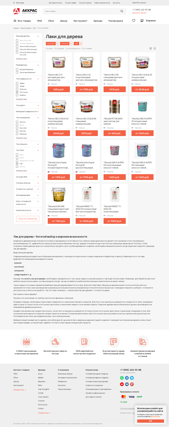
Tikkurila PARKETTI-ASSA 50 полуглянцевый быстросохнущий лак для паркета (114, 209)
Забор (20, 86)
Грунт (20, 158)
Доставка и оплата (55, 3)
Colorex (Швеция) (25, 43)
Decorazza (42, 404)
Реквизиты (62, 381)
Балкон (21, 122)
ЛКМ (39, 20)
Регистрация (141, 3)
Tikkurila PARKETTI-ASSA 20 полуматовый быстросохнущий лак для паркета (86, 209)
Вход (134, 3)
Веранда (21, 134)
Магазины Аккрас (65, 374)
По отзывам (87, 48)
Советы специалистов (102, 3)
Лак (19, 163)
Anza (40, 374)
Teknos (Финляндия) (26, 46)
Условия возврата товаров (97, 377)
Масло (20, 166)
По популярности (73, 48)
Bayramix (41, 381)
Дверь (20, 83)
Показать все (21, 59)
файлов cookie (155, 416)
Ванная (21, 131)
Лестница (22, 92)
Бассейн (21, 128)
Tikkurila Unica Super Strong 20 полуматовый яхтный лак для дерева (58, 165)
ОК (150, 420)
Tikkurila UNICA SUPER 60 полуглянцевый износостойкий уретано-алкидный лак (114, 165)
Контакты (116, 3)
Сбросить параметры (27, 218)
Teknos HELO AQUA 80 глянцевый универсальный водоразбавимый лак (86, 121)
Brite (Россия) (23, 40)
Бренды (98, 20)
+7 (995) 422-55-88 (141, 9)
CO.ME (40, 393)
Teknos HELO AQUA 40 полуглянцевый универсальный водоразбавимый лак (58, 121)
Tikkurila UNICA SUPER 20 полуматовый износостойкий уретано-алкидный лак (142, 121)
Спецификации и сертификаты (98, 389)
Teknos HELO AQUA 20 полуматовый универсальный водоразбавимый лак (141, 77)
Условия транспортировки (97, 381)
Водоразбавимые (24, 69)
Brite (40, 385)
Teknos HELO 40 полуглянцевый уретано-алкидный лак (86, 77)
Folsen (41, 408)
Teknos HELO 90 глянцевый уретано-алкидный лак (113, 77)
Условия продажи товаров (97, 374)
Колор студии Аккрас (25, 11)
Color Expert (43, 397)
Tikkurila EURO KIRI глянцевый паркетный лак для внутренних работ (58, 209)
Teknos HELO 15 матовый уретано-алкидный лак (56, 77)
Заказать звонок (139, 12)
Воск (20, 155)
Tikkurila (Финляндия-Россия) (26, 53)
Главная (16, 28)
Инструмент (80, 20)
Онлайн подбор (70, 3)
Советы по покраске (94, 385)
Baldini (40, 377)
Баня (20, 125)
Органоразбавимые (25, 72)
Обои (51, 20)
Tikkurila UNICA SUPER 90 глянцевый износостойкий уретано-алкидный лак (142, 165)
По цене (49, 48)
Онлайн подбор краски (95, 393)
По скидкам (59, 48)
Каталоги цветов (85, 3)
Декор (63, 20)
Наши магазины (64, 389)
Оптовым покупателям (67, 377)
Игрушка (21, 89)
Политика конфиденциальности (131, 408)
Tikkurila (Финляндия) (26, 49)
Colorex (41, 401)
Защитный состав (25, 160)
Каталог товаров (26, 28)
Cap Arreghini (43, 389)
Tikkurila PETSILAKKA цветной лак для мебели (113, 121)
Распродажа (116, 20)
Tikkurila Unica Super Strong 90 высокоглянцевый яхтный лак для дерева (86, 165)
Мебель (21, 95)
